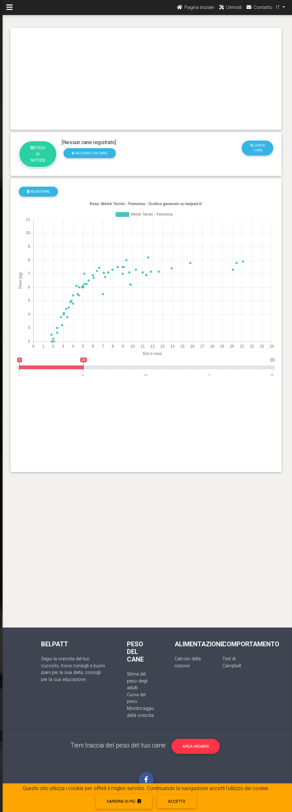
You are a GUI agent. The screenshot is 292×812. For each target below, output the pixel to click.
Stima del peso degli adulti (137, 681)
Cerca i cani (257, 147)
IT (278, 10)
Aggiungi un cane (90, 153)
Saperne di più (124, 801)
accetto (176, 801)
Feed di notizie (38, 154)
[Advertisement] (146, 78)
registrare (38, 192)
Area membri (195, 746)
